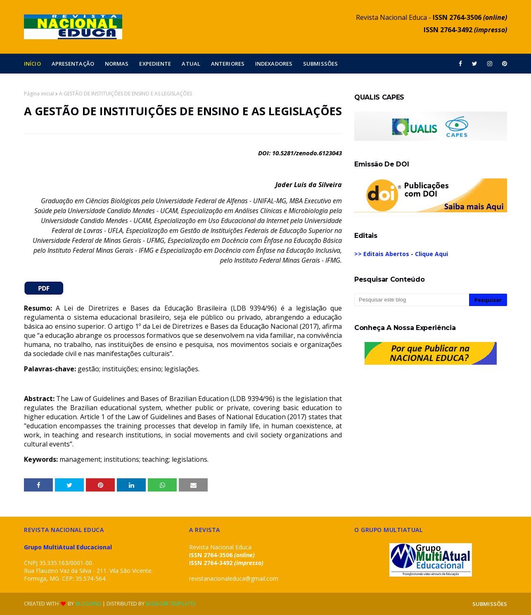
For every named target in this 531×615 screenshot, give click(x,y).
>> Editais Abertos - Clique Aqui (401, 254)
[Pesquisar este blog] (411, 300)
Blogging (88, 603)
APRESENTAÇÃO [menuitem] (73, 63)
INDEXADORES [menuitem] (273, 63)
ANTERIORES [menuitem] (227, 63)
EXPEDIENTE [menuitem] (155, 63)
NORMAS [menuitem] (117, 63)
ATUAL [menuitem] (191, 63)
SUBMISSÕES (489, 604)
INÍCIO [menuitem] (32, 63)
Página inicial (39, 93)
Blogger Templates (171, 603)
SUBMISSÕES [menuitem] (320, 63)
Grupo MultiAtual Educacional (68, 547)
